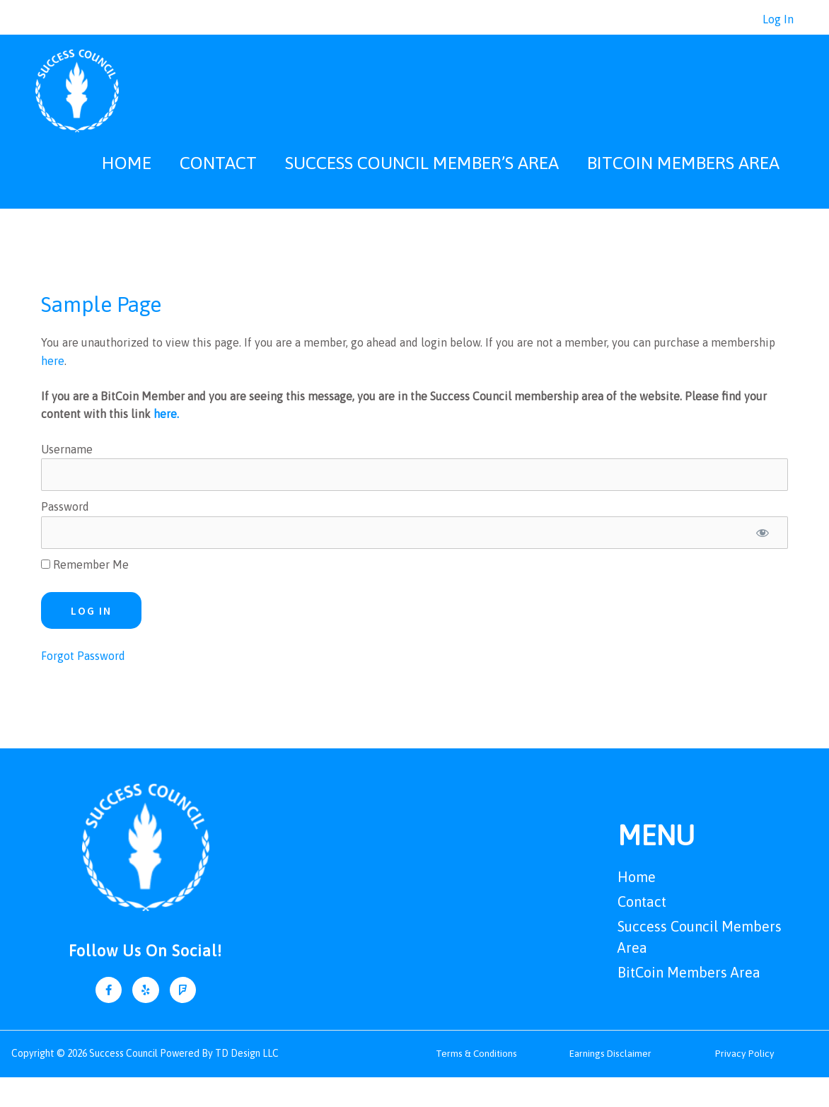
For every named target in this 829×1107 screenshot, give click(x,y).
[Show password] (762, 562)
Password (65, 536)
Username (67, 479)
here (52, 390)
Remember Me (85, 594)
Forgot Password (83, 685)
